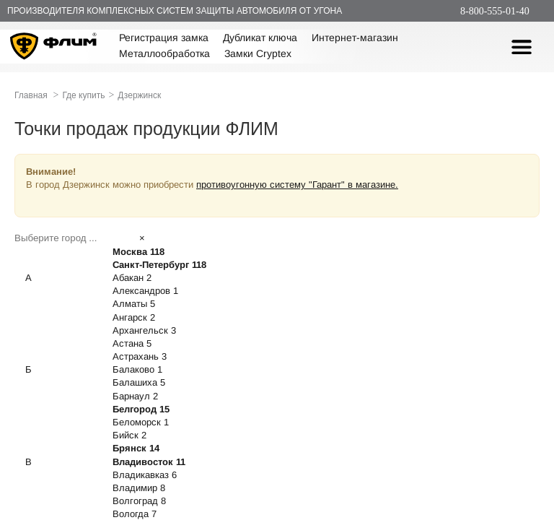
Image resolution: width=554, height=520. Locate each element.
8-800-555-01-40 (494, 11)
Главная (31, 95)
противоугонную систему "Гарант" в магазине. (297, 184)
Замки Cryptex (257, 53)
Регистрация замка (163, 37)
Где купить (83, 95)
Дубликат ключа (260, 37)
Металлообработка (164, 53)
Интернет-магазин (355, 37)
